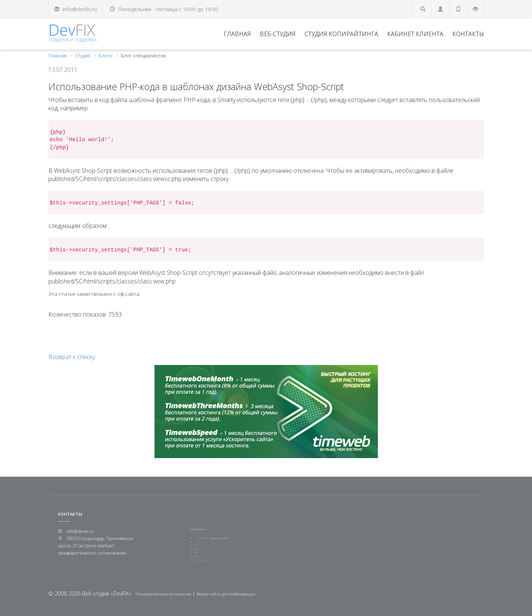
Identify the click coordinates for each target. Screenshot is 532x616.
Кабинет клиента (415, 34)
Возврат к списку (71, 357)
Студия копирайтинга (341, 34)
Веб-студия (278, 34)
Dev (72, 30)
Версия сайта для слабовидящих (226, 594)
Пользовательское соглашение (163, 594)
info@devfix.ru (80, 9)
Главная (237, 34)
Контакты (468, 34)
